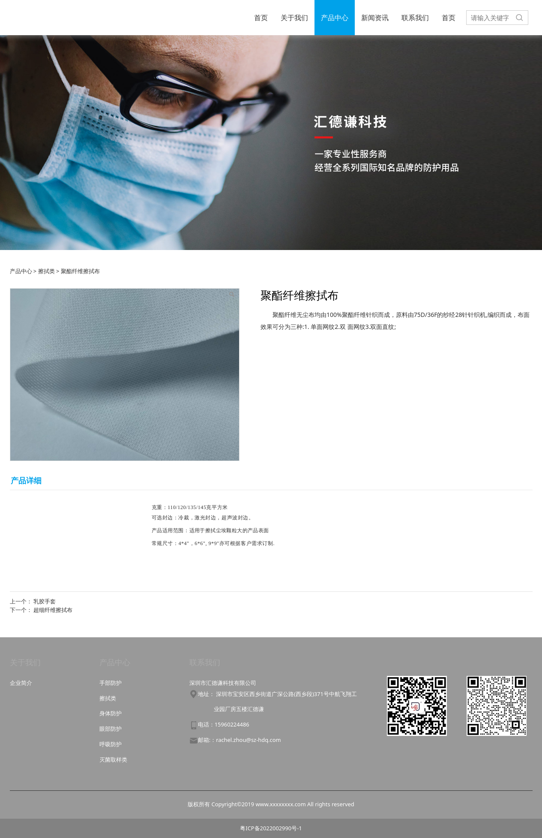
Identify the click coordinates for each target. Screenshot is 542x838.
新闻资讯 (375, 17)
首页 (261, 17)
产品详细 (26, 480)
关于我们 (294, 17)
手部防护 (110, 683)
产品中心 (334, 17)
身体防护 (110, 713)
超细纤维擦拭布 (52, 610)
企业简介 (21, 683)
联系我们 (415, 17)
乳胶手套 (44, 601)
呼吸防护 (110, 744)
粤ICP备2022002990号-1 (271, 828)
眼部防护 (110, 728)
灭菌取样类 (113, 759)
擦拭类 (46, 271)
